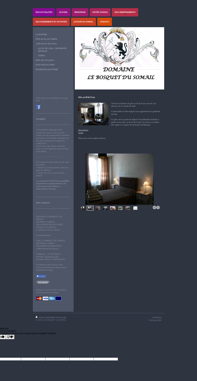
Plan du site (61, 317)
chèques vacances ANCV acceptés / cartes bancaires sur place (51, 291)
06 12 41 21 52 (51, 256)
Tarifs (80, 133)
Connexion (156, 317)
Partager (41, 276)
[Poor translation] (10, 337)
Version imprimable (45, 317)
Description (83, 130)
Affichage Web (155, 320)
